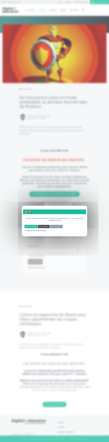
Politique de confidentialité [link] (36, 231)
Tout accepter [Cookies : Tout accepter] (31, 227)
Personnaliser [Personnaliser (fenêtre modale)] (56, 227)
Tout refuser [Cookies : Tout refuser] (44, 227)
